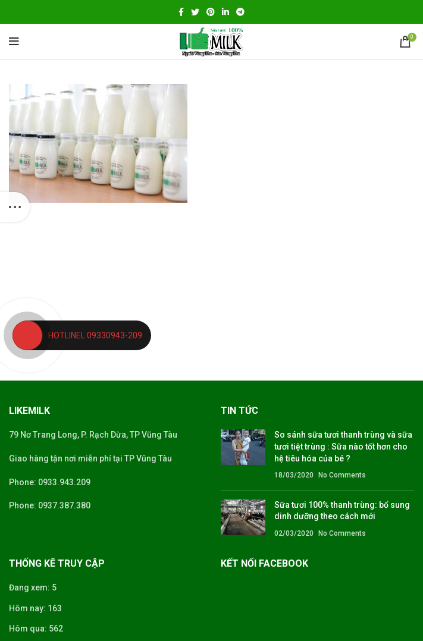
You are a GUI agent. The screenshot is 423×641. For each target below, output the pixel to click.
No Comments (342, 475)
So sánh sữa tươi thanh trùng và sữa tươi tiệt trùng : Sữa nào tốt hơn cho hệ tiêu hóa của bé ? (343, 446)
